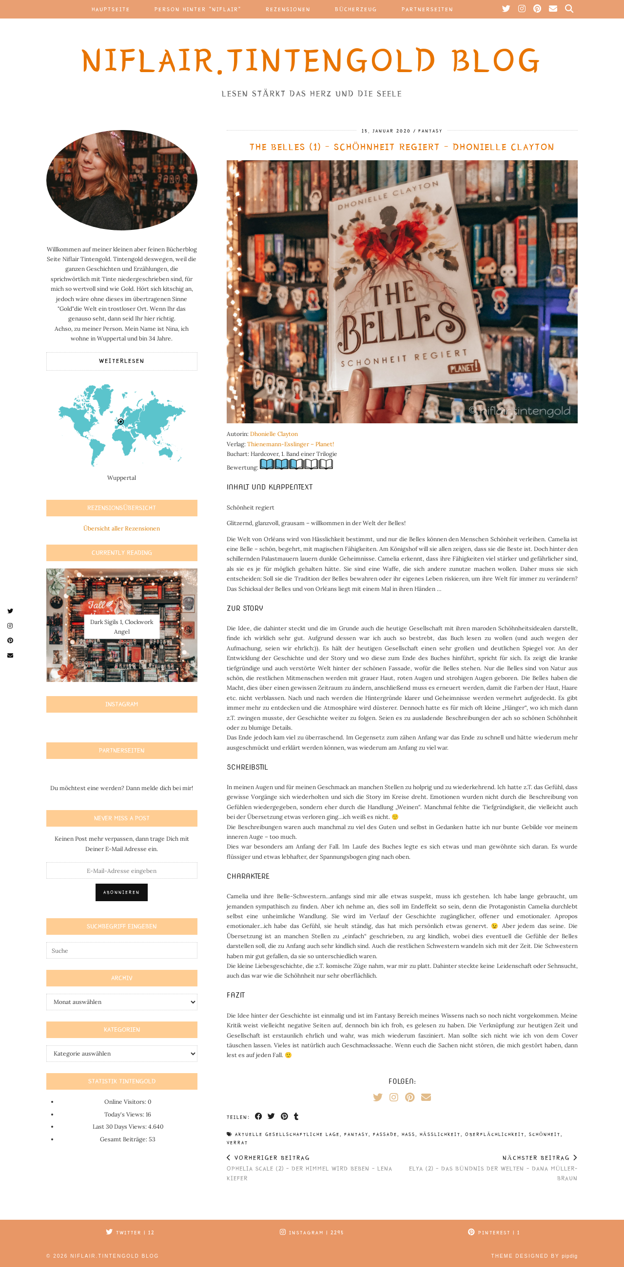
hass (408, 1134)
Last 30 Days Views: (120, 1126)
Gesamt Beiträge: (124, 1139)
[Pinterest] (537, 9)
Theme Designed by (534, 1256)
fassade (385, 1134)
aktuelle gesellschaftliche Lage (287, 1134)
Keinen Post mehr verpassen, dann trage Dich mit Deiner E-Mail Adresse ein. (122, 843)
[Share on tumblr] (297, 1117)
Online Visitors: (126, 1101)
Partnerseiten (427, 9)
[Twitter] (506, 9)
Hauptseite (111, 9)
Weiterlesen (122, 361)
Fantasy (430, 131)
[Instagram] (522, 9)
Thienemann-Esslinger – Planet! (290, 444)
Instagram (312, 1232)
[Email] (553, 9)
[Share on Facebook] (259, 1117)
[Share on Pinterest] (285, 1117)
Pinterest (494, 1232)
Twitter (130, 1232)
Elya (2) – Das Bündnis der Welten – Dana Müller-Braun (490, 1168)
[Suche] (569, 9)
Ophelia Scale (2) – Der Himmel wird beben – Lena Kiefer (314, 1168)
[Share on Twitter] (272, 1117)
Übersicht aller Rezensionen (121, 528)
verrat (237, 1142)
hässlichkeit (440, 1134)
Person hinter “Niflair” (198, 9)
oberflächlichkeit (495, 1134)
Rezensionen (288, 9)
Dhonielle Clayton (274, 433)
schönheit (545, 1134)
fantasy (356, 1134)
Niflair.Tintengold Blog (312, 61)
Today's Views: (125, 1114)
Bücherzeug (356, 9)
